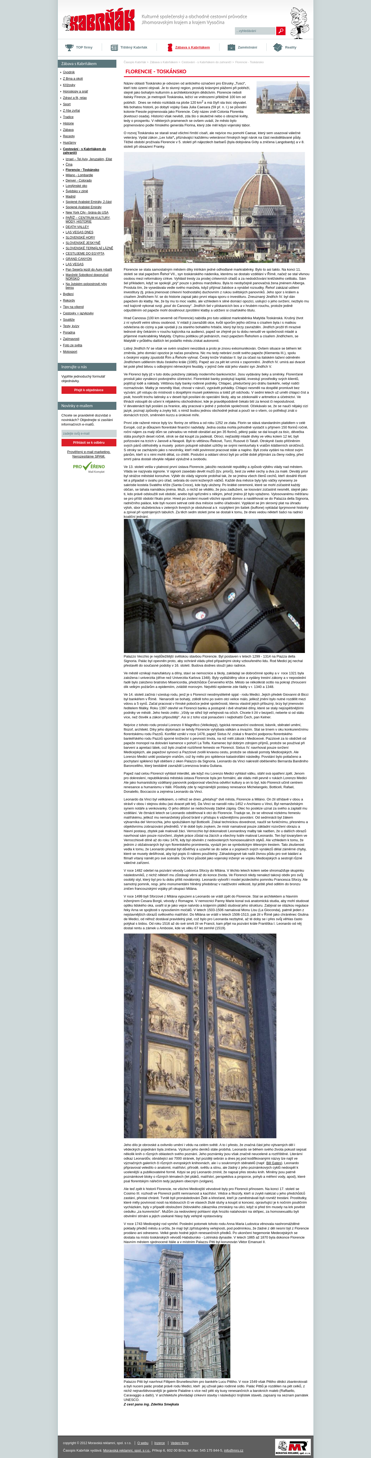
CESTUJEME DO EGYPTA (85, 253)
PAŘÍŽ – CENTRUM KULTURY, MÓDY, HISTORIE (88, 219)
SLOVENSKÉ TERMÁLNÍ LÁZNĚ (89, 248)
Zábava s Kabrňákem (192, 47)
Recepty (69, 136)
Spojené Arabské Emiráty (84, 207)
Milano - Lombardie (79, 175)
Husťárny (69, 143)
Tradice (68, 117)
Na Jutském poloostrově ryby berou (86, 286)
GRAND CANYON (79, 259)
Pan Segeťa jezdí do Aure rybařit (89, 269)
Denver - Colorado (79, 180)
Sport (67, 104)
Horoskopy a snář (75, 91)
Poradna (69, 332)
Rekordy (69, 300)
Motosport (70, 352)
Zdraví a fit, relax (75, 98)
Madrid (71, 196)
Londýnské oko (76, 186)
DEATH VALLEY (77, 227)
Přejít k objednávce (88, 390)
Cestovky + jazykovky (78, 313)
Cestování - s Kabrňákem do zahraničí (84, 151)
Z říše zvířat (71, 111)
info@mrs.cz (233, 1450)
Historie (68, 123)
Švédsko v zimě (77, 191)
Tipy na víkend (73, 307)
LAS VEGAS (75, 264)
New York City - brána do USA (87, 212)
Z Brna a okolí (73, 79)
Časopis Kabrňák (135, 62)
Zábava (68, 130)
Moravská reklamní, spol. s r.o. (126, 1450)
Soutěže (69, 320)
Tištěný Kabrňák (133, 47)
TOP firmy (84, 47)
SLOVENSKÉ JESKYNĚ (83, 243)
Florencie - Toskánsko (82, 170)
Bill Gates (273, 1163)
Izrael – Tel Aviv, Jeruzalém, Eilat (89, 159)
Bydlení (68, 294)
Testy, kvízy (71, 326)
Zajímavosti (71, 339)
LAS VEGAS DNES (79, 232)
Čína (69, 164)
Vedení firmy (180, 1443)
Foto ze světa (72, 345)
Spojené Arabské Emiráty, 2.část (89, 202)
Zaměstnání (247, 47)
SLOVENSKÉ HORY (80, 237)
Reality (290, 47)
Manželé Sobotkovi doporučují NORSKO (87, 277)
